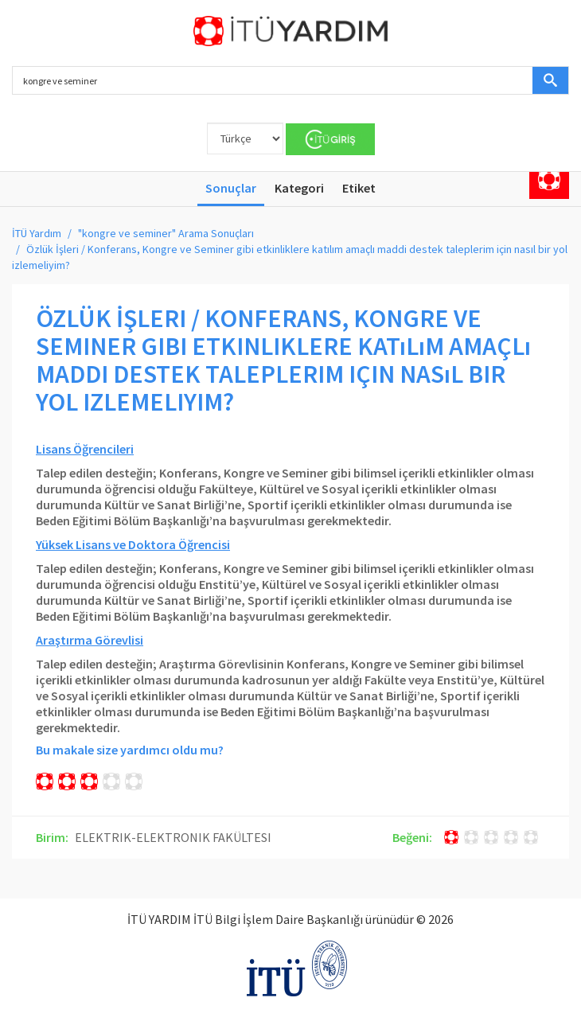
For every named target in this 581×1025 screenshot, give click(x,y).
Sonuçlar (230, 188)
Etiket (359, 188)
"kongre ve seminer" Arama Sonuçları (166, 233)
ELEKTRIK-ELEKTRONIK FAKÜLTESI (173, 837)
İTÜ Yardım (36, 233)
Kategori (299, 188)
